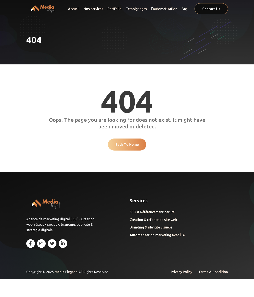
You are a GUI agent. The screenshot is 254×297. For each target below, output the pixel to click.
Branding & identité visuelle (151, 245)
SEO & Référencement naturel (152, 230)
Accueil (73, 9)
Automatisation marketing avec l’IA (157, 253)
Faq (184, 9)
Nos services (93, 9)
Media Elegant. (66, 290)
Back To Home (127, 162)
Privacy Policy (181, 290)
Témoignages (136, 9)
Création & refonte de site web (153, 238)
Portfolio (115, 9)
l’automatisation (164, 9)
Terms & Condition (213, 290)
